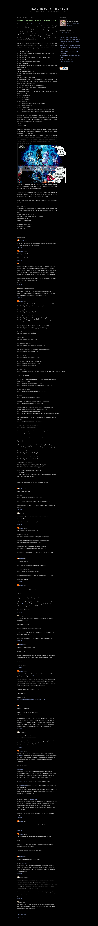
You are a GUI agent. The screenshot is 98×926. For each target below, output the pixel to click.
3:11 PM (19, 555)
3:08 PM (19, 853)
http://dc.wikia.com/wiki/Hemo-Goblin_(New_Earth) (31, 699)
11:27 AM (19, 284)
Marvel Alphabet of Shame (35, 24)
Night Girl (24, 604)
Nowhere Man (23, 785)
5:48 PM (19, 612)
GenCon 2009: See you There (68, 33)
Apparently (21, 755)
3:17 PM (19, 873)
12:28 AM (19, 640)
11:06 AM (19, 260)
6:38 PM (19, 911)
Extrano (35, 676)
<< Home (19, 917)
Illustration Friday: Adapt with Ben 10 (70, 39)
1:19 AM (19, 702)
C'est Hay (24, 863)
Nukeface (20, 769)
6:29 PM (19, 898)
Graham (21, 251)
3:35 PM (19, 581)
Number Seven (23, 781)
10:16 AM (19, 247)
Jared (20, 264)
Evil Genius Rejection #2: (66, 35)
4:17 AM (19, 728)
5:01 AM (32, 232)
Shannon (21, 240)
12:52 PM (19, 485)
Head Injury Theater (49, 8)
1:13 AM (19, 667)
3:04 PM (19, 817)
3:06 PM (19, 830)
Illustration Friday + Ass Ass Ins (68, 37)
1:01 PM (19, 509)
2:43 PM (19, 524)
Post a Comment (23, 914)
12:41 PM (19, 297)
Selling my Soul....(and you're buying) (70, 45)
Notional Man (33, 799)
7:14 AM (19, 747)
